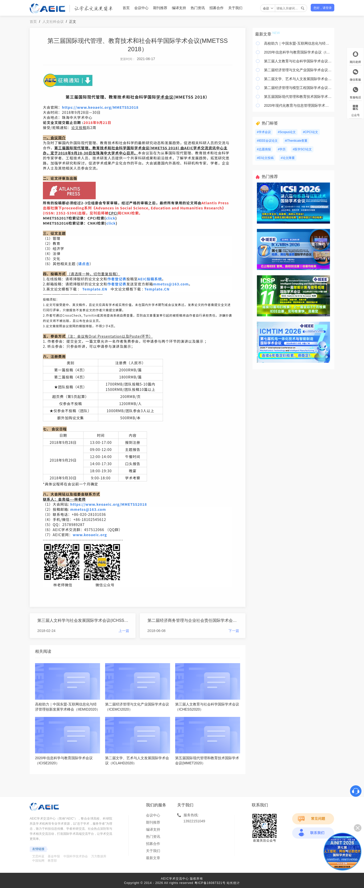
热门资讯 (198, 8)
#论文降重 (288, 158)
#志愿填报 (264, 149)
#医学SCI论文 (302, 149)
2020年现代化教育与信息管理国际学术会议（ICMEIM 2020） (298, 105)
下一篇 (233, 631)
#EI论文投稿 (265, 158)
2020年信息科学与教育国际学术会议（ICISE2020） (298, 52)
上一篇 (124, 631)
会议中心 (141, 8)
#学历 (282, 149)
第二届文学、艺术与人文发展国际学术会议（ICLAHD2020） (298, 78)
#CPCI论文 (310, 132)
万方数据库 (98, 856)
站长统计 (233, 883)
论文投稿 (79, 127)
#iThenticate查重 (296, 140)
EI (189, 147)
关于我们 (235, 8)
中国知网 (38, 860)
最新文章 (153, 858)
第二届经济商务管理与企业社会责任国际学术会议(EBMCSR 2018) (193, 620)
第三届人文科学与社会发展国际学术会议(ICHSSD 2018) (83, 620)
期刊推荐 (160, 8)
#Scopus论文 (287, 132)
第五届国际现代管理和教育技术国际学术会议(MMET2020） (298, 96)
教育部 (52, 860)
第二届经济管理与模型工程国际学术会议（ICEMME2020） (298, 87)
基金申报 (54, 856)
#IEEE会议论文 (267, 140)
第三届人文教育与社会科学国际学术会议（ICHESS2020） (298, 61)
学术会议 (164, 97)
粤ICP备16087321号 (210, 883)
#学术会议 (264, 132)
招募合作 (216, 8)
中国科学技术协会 (75, 856)
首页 (126, 8)
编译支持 (179, 8)
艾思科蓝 (38, 856)
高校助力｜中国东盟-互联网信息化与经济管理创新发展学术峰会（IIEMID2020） (298, 43)
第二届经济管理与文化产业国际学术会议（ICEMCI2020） (298, 70)
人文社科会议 (53, 22)
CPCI (113, 212)
